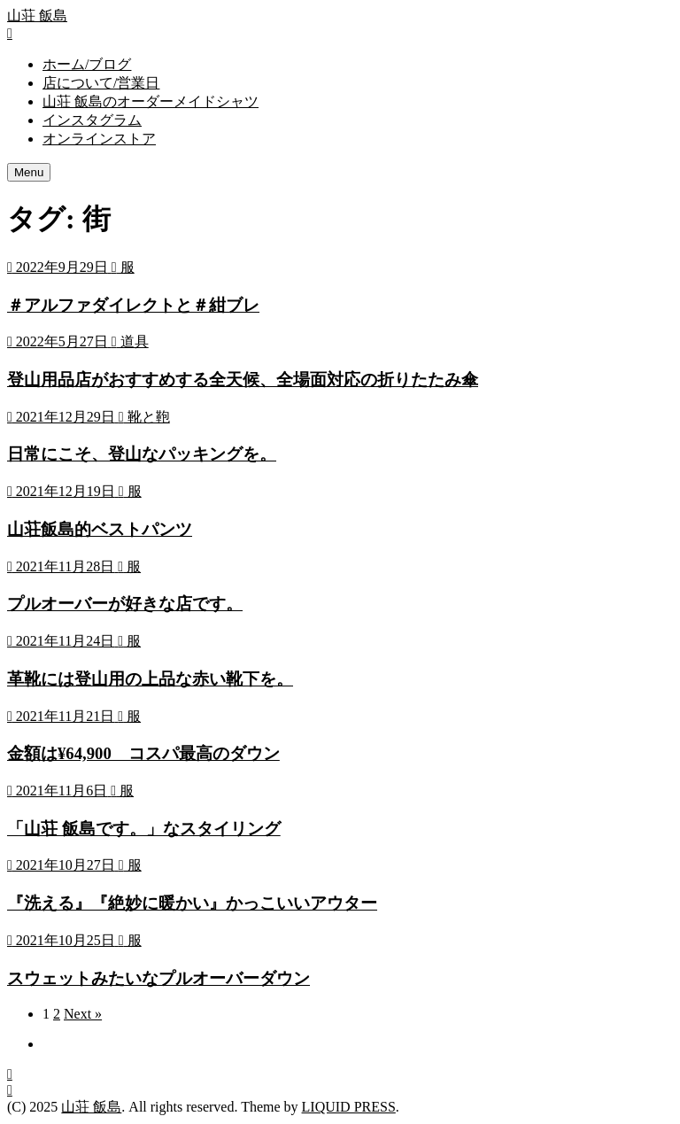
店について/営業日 (100, 82)
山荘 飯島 (37, 15)
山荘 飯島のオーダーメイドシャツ (150, 101)
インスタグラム (92, 120)
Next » (83, 1013)
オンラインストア (99, 138)
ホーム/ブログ (86, 64)
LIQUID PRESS (349, 1106)
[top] (9, 1089)
